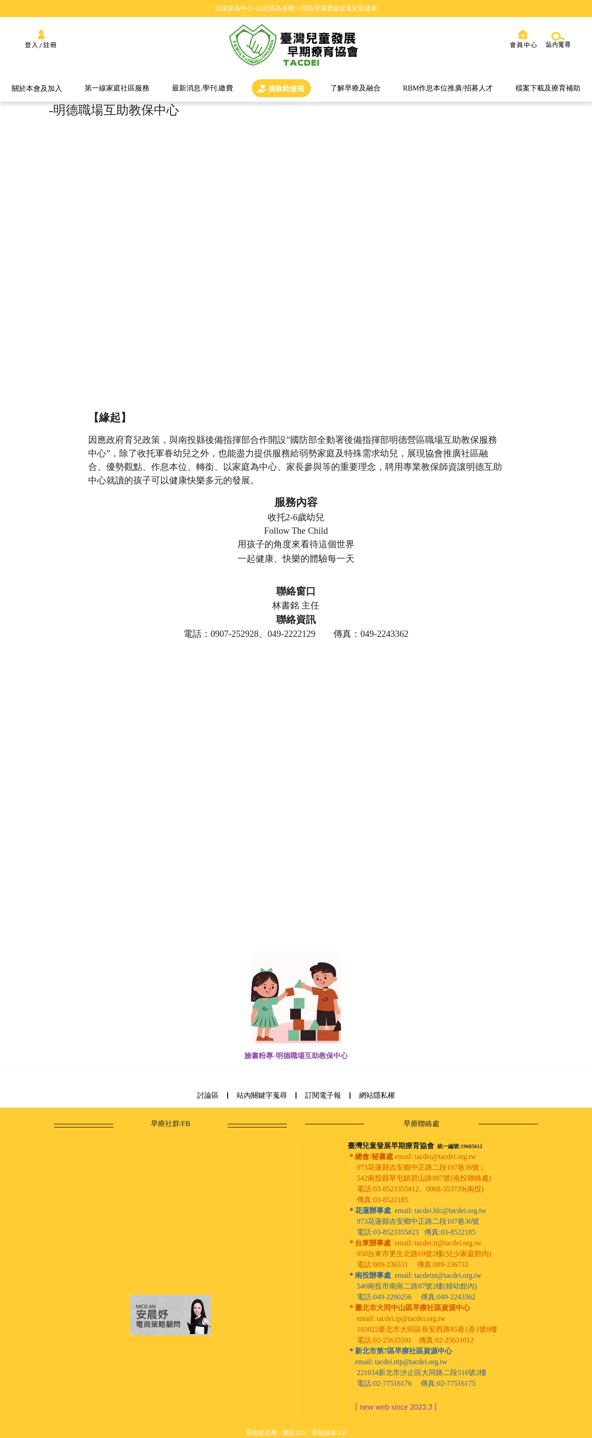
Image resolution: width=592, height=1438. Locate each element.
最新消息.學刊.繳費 (202, 88)
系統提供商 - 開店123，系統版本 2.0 (296, 1432)
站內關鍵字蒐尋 (262, 1095)
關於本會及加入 (37, 88)
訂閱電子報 (323, 1095)
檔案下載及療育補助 (548, 88)
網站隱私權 (377, 1095)
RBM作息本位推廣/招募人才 (448, 88)
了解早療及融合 (355, 88)
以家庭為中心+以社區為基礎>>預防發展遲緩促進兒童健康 (296, 8)
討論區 (208, 1095)
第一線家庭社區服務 (117, 88)
